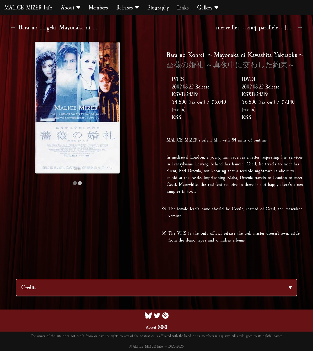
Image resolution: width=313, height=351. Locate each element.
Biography (158, 7)
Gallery (207, 7)
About (70, 7)
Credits (28, 287)
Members (98, 7)
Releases (127, 7)
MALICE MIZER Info (28, 7)
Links (183, 7)
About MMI (156, 327)
